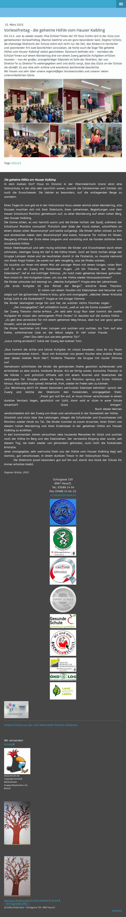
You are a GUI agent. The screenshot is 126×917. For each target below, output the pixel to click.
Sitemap (55, 900)
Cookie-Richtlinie (40, 900)
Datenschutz (23, 900)
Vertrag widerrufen (16, 903)
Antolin (8, 744)
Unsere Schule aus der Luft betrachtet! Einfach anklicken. (41, 725)
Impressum (9, 900)
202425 (16, 163)
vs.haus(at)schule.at (63, 495)
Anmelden (117, 910)
